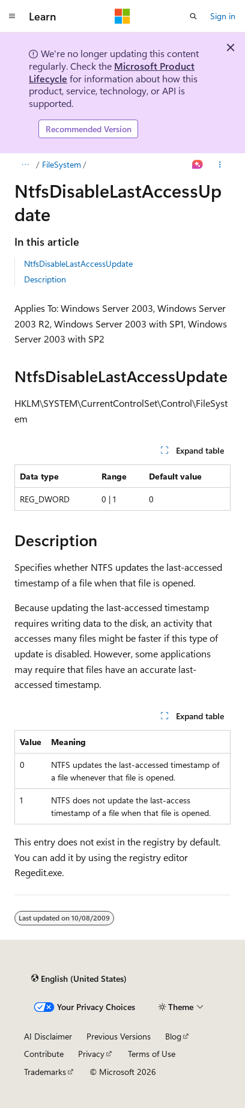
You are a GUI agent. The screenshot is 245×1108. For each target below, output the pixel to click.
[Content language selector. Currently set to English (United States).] (79, 978)
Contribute (44, 1053)
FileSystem (61, 164)
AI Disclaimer (48, 1036)
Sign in (222, 16)
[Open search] (193, 16)
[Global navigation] (12, 16)
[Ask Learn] (198, 164)
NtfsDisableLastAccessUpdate (78, 263)
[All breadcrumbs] (24, 164)
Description (45, 279)
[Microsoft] (122, 16)
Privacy (91, 1053)
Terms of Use (151, 1053)
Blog (173, 1036)
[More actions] (220, 164)
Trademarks (45, 1071)
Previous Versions (118, 1036)
